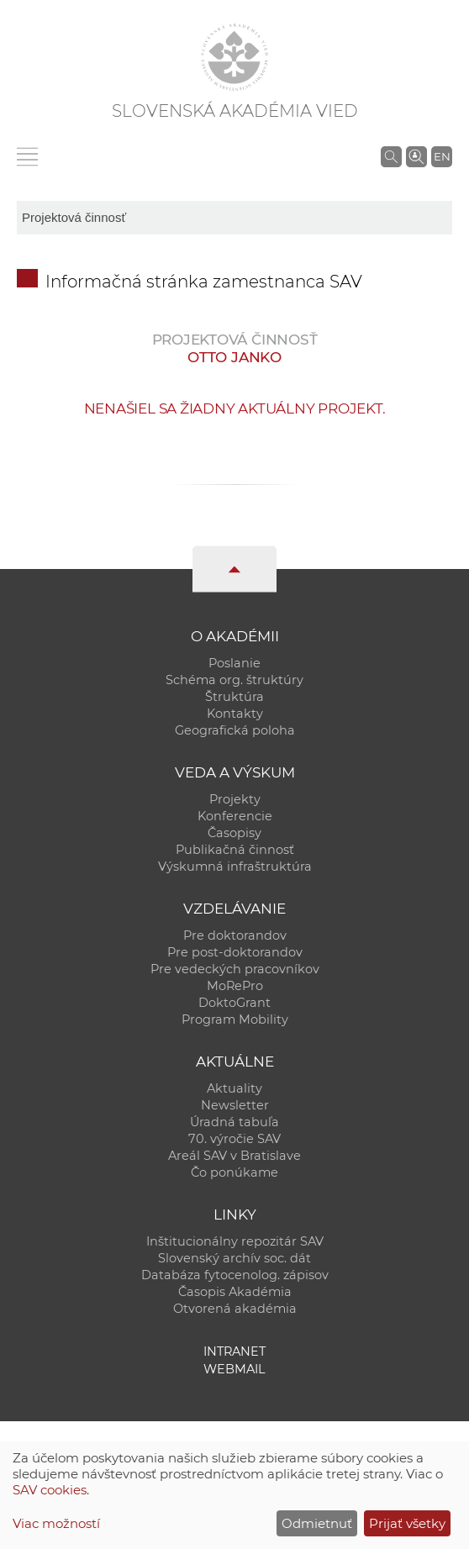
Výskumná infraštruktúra (235, 866)
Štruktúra (234, 696)
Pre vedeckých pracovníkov (234, 969)
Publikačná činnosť (235, 849)
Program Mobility (235, 1019)
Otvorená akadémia (235, 1308)
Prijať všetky (407, 1523)
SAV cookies (50, 1490)
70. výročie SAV (234, 1138)
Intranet (234, 1351)
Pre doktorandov (235, 935)
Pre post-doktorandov (235, 952)
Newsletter (235, 1105)
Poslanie (234, 663)
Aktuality (234, 1088)
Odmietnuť (317, 1523)
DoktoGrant (234, 1002)
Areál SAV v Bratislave (234, 1155)
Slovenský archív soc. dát (234, 1258)
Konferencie (235, 816)
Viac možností (56, 1523)
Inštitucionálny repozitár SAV (235, 1241)
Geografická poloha (235, 730)
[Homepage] (234, 57)
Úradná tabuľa (234, 1122)
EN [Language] (442, 156)
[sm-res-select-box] (234, 217)
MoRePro (235, 985)
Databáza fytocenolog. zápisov (235, 1275)
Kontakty (235, 713)
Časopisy (234, 832)
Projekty (235, 799)
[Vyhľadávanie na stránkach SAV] (391, 156)
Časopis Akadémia (235, 1291)
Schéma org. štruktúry (234, 680)
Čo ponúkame (234, 1172)
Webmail (234, 1369)
